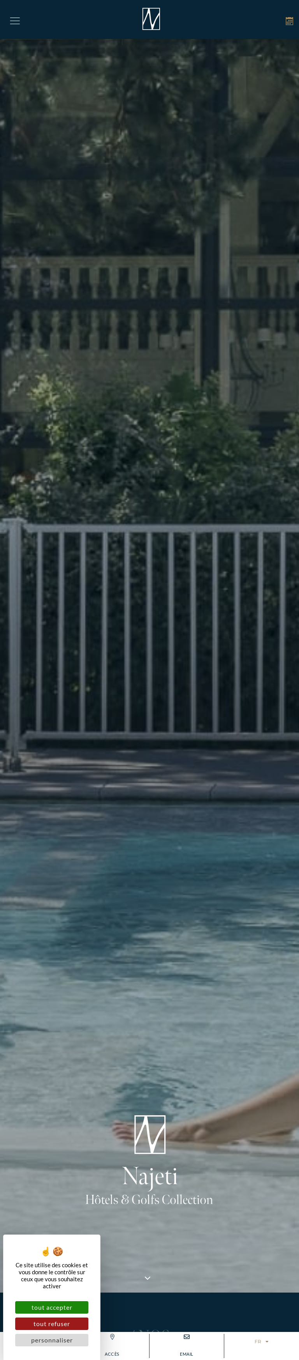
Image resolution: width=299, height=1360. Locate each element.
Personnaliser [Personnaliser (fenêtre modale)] (52, 1340)
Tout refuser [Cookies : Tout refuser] (51, 1323)
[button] (15, 19)
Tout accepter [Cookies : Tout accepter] (52, 1307)
